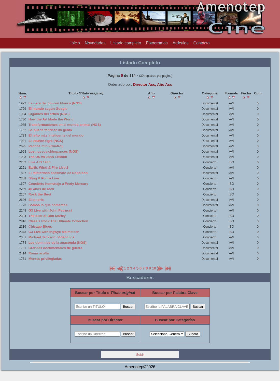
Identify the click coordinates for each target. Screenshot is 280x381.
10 (154, 268)
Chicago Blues (40, 226)
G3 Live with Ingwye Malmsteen (54, 232)
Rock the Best (40, 194)
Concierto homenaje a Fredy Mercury (58, 184)
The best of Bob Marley (47, 216)
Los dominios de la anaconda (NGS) (58, 242)
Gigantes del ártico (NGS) (49, 114)
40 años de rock (41, 189)
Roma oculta (39, 253)
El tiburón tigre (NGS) (46, 141)
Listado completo (125, 43)
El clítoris (36, 200)
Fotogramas (156, 43)
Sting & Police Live (44, 178)
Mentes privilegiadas (45, 259)
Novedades (95, 43)
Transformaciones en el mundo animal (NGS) (65, 125)
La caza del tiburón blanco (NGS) (55, 103)
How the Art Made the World (51, 119)
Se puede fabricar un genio (50, 130)
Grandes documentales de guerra (55, 248)
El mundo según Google (48, 108)
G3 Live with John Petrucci (50, 210)
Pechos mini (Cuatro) (46, 146)
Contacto (201, 43)
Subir (140, 355)
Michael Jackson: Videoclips (52, 237)
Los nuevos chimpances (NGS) (53, 151)
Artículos (180, 43)
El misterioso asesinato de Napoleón (58, 173)
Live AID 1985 (39, 162)
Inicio (75, 43)
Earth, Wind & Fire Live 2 (48, 167)
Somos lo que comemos (48, 205)
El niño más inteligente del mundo (56, 135)
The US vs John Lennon (48, 157)
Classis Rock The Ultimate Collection (58, 221)
